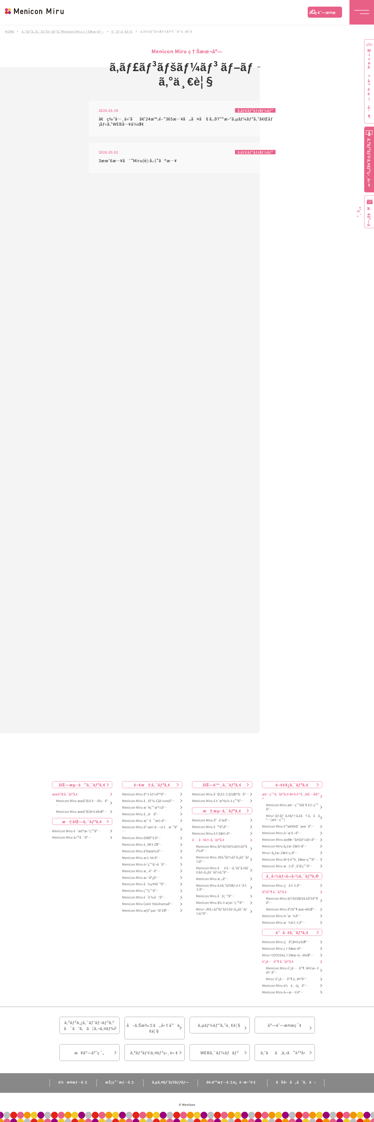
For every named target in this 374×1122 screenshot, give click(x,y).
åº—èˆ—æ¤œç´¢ (322, 13)
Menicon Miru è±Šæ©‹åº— (212, 834)
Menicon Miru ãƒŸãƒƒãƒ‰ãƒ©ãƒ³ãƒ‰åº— (221, 849)
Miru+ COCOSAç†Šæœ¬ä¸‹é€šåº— (288, 955)
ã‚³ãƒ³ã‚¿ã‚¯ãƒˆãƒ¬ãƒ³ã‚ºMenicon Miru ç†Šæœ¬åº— (63, 31)
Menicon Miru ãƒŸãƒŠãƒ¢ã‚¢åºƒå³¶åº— (292, 901)
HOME (9, 31)
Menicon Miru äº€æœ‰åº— (142, 851)
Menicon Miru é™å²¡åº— (211, 827)
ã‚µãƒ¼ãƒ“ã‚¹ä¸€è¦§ (219, 1025)
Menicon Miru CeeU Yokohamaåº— (148, 904)
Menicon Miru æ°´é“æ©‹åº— (145, 821)
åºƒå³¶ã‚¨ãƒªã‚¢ (274, 892)
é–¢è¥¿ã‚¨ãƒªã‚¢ (292, 785)
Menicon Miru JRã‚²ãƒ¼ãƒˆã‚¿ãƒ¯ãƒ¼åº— (222, 859)
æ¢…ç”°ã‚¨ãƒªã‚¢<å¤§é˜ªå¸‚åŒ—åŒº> (290, 796)
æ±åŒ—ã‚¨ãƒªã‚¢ (82, 821)
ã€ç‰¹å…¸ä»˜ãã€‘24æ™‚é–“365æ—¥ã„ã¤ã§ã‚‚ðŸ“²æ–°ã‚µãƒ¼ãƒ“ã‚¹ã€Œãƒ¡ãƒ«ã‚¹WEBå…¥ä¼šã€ (186, 122)
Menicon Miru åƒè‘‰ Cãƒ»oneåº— (148, 801)
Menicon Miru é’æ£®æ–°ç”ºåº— (76, 831)
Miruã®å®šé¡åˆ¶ (369, 84)
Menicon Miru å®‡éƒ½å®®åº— (144, 794)
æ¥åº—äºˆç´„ (89, 1053)
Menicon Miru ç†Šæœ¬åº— (283, 949)
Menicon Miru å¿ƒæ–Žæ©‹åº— (284, 846)
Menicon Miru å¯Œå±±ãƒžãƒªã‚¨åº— (220, 794)
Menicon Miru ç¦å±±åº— (282, 886)
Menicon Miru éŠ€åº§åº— (141, 838)
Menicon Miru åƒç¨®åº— (215, 896)
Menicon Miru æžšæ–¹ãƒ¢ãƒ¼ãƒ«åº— (290, 840)
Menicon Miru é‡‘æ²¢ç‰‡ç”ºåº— (218, 801)
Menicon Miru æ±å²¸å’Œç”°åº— (287, 866)
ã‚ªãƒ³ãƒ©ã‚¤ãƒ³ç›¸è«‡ (154, 1053)
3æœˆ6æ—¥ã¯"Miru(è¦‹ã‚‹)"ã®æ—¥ (138, 160)
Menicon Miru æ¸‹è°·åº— (141, 871)
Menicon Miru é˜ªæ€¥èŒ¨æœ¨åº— (288, 826)
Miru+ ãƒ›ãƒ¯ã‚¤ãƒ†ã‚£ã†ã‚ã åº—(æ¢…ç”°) (293, 818)
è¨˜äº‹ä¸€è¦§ (122, 31)
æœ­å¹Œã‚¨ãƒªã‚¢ (65, 794)
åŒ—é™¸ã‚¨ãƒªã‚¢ (222, 785)
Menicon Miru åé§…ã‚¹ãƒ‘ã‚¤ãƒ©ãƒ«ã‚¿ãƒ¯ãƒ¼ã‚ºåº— (222, 870)
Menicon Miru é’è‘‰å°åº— (144, 897)
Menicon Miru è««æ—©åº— (282, 992)
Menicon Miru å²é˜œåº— (211, 820)
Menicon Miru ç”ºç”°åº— (140, 891)
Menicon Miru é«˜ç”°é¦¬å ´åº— (144, 864)
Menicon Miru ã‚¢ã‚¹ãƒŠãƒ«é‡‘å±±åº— (221, 888)
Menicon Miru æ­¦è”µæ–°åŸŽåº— (146, 911)
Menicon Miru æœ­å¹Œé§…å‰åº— (82, 803)
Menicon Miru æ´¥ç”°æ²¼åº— (144, 807)
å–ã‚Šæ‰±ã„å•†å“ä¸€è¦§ (154, 1028)
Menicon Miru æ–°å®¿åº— (141, 878)
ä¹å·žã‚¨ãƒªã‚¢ (292, 932)
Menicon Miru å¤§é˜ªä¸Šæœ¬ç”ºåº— (290, 860)
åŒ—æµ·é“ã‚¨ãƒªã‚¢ (82, 785)
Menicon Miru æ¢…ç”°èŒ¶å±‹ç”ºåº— (292, 807)
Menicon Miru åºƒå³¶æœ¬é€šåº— (291, 909)
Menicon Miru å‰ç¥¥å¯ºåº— (144, 884)
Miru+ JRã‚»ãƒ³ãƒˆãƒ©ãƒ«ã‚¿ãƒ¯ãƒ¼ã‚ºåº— (221, 911)
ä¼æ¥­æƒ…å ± (73, 1082)
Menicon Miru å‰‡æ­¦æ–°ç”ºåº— (221, 903)
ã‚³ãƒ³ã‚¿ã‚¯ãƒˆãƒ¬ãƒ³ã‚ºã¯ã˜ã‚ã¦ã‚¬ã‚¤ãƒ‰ (89, 1025)
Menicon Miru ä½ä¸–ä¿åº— (285, 986)
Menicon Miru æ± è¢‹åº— (141, 858)
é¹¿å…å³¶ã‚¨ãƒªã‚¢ (277, 962)
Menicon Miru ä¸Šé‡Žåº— (142, 845)
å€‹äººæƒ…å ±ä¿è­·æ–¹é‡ (233, 1082)
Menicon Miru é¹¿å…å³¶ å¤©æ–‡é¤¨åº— (292, 970)
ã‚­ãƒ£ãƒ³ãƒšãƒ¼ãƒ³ (255, 110)
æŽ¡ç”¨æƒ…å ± (120, 1082)
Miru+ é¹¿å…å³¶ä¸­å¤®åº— (287, 979)
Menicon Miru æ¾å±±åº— (283, 923)
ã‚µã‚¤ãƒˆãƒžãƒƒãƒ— (170, 1082)
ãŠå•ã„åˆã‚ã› (296, 1082)
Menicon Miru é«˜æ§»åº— (282, 833)
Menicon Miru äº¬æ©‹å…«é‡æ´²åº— (149, 829)
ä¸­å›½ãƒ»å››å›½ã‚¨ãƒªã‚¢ (292, 876)
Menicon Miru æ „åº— (212, 879)
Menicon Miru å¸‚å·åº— (141, 814)
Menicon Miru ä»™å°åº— (71, 837)
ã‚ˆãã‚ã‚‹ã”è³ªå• (285, 1053)
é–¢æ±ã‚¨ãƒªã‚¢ (152, 785)
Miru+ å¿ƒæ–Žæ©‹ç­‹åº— (280, 853)
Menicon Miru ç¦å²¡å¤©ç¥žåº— (286, 942)
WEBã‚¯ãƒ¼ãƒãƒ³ (219, 1053)
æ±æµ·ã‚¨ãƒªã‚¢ (222, 811)
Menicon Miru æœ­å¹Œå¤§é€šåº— (81, 812)
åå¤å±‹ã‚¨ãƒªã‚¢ (208, 840)
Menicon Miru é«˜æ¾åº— (282, 916)
